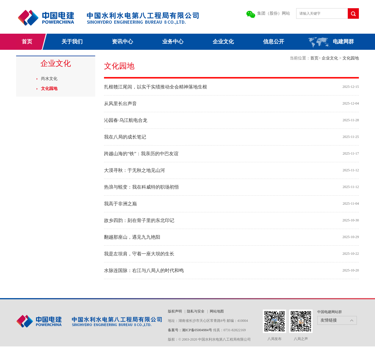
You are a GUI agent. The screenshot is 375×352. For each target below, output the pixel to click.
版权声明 (175, 311)
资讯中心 (122, 42)
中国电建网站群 (329, 312)
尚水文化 (49, 78)
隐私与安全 (195, 311)
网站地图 (217, 311)
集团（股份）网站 (273, 13)
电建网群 (343, 42)
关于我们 (72, 42)
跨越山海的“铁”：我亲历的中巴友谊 (141, 153)
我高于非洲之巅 (120, 203)
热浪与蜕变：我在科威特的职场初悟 (141, 186)
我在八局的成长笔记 (125, 136)
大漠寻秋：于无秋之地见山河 (134, 170)
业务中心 (172, 42)
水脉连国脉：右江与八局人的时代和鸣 (144, 270)
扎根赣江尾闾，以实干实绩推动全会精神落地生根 (155, 86)
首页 (27, 42)
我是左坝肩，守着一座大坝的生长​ (139, 253)
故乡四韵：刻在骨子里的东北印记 (139, 220)
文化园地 (49, 88)
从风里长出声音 (120, 103)
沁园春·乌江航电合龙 (125, 120)
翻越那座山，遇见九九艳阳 (132, 237)
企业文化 (223, 42)
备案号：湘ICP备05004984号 (190, 330)
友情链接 (329, 320)
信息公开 (273, 42)
